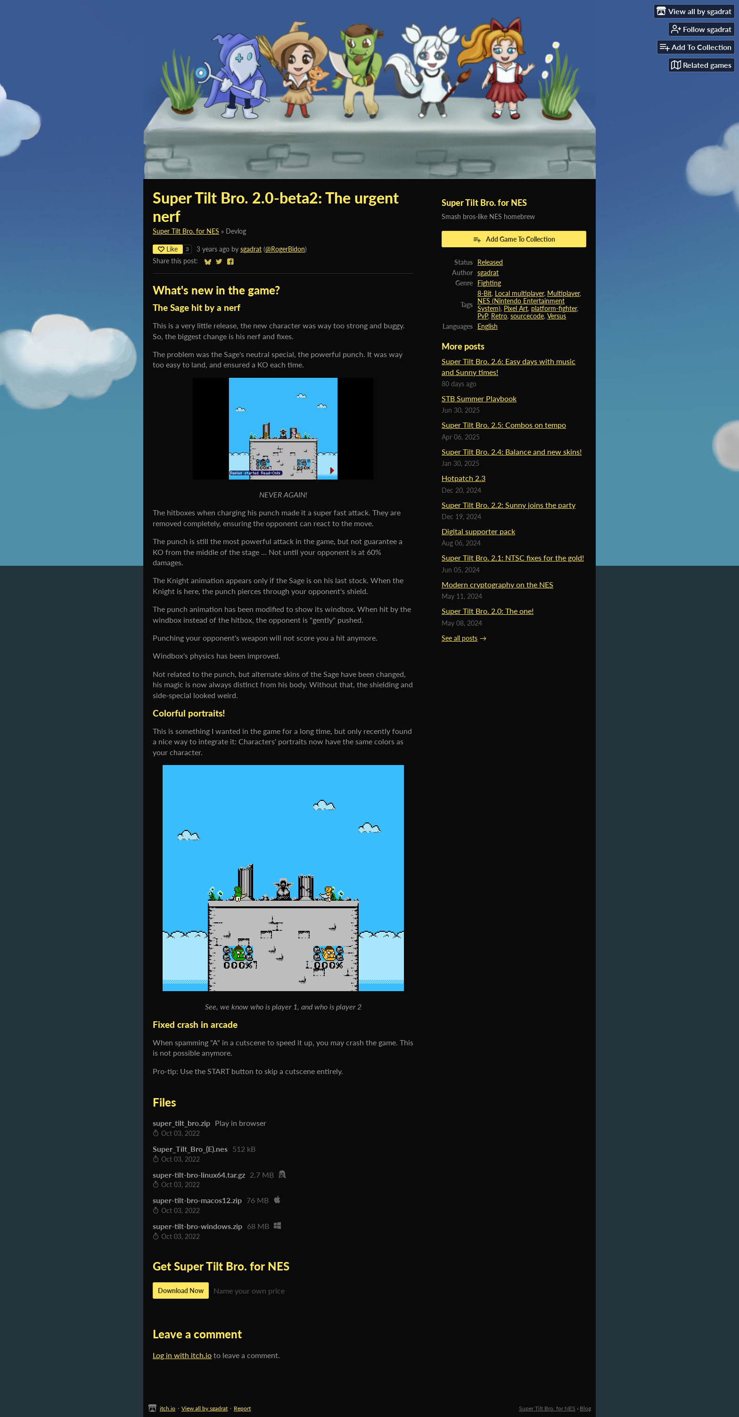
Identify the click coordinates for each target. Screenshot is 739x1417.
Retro (499, 316)
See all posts (459, 638)
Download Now (181, 1291)
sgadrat (251, 249)
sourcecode (527, 316)
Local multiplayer (519, 293)
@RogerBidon (285, 249)
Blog (585, 1408)
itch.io (167, 1408)
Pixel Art (516, 308)
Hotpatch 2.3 (463, 477)
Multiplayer (563, 293)
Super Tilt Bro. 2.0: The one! (488, 610)
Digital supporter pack (478, 531)
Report (242, 1408)
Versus (556, 316)
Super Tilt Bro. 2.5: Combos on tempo (504, 424)
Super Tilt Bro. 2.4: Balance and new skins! (512, 451)
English (487, 326)
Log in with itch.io (182, 1355)
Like (168, 249)
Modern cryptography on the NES (497, 584)
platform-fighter (554, 308)
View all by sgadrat (204, 1408)
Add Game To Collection (514, 239)
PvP (482, 316)
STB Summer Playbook (479, 398)
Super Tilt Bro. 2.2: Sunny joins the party (508, 504)
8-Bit (484, 293)
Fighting (489, 283)
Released (490, 262)
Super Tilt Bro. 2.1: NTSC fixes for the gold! (513, 557)
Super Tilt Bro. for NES (186, 231)
